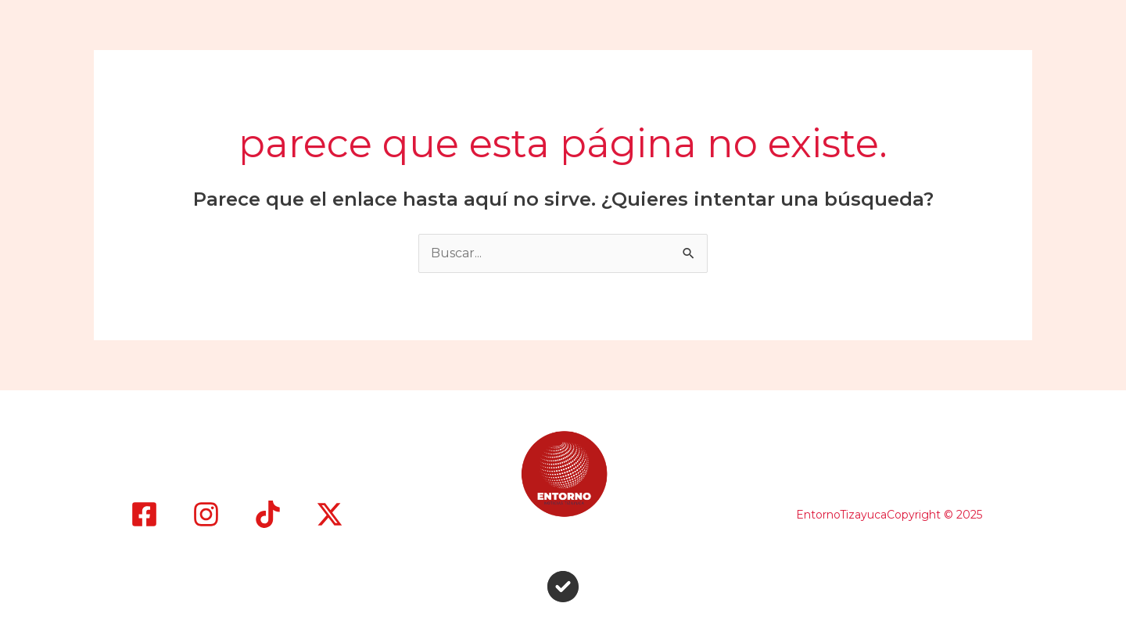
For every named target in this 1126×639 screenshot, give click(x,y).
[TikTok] (268, 514)
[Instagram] (206, 514)
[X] (330, 514)
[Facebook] (144, 514)
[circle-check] (563, 586)
